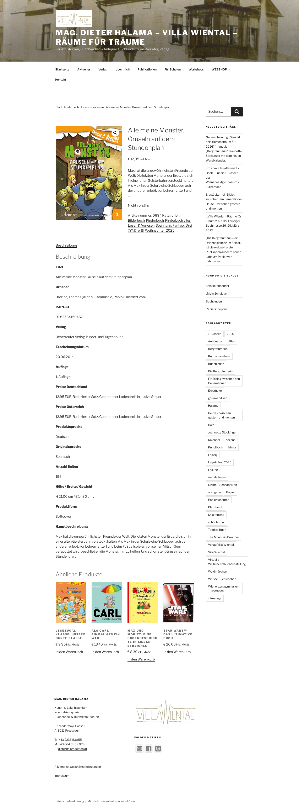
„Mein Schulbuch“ (218, 293)
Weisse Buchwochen (222, 579)
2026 (230, 334)
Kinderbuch (71, 107)
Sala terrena (216, 514)
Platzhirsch (215, 507)
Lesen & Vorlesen (92, 107)
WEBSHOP (221, 69)
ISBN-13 (62, 307)
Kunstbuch (215, 447)
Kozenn (230, 440)
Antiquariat (215, 341)
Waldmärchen (217, 571)
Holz (211, 425)
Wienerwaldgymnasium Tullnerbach (224, 589)
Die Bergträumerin (220, 371)
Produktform (66, 507)
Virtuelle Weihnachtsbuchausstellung (227, 562)
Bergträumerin (218, 349)
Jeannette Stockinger (222, 432)
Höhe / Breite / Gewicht (74, 487)
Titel (59, 267)
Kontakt (60, 79)
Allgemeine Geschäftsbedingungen (77, 766)
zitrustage (214, 598)
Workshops (196, 69)
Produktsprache (69, 427)
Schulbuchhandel (217, 286)
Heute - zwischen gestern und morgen (221, 415)
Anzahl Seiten (67, 467)
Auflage (62, 367)
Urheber (62, 287)
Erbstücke (215, 390)
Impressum (62, 775)
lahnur (232, 447)
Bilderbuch (136, 220)
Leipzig (212, 455)
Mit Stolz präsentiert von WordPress (111, 801)
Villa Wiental (216, 552)
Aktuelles (84, 69)
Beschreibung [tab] (66, 245)
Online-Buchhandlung (222, 484)
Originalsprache (68, 447)
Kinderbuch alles (178, 220)
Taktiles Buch (217, 529)
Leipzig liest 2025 (219, 462)
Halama (213, 405)
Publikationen (147, 69)
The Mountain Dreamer (223, 537)
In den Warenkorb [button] (69, 652)
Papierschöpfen (216, 309)
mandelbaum (217, 477)
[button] (115, 133)
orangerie (214, 492)
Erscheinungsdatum (72, 347)
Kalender (214, 440)
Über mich (122, 69)
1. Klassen (214, 334)
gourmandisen (217, 398)
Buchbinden (214, 301)
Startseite (62, 69)
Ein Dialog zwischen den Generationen (224, 381)
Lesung (213, 470)
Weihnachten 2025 (159, 230)
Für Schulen (172, 69)
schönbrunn (216, 522)
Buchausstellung (219, 356)
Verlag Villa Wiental (221, 544)
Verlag (103, 69)
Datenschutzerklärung (69, 801)
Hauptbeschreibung (72, 526)
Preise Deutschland (71, 387)
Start (59, 107)
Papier (230, 492)
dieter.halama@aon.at (72, 749)
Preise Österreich (70, 407)
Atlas (231, 341)
